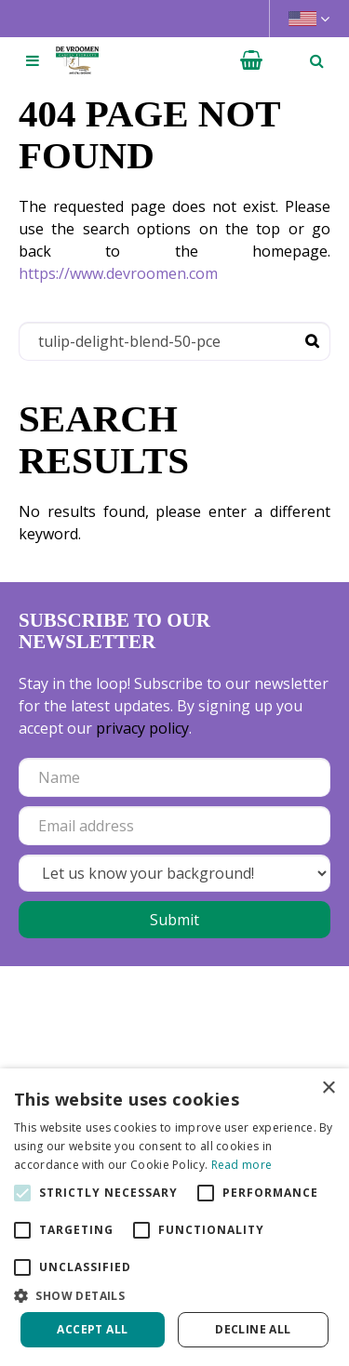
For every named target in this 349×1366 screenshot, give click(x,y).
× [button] (328, 1088)
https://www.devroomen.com (118, 273)
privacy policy (142, 728)
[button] (174, 1295)
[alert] (174, 1217)
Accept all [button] (92, 1329)
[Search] (174, 341)
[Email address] (174, 825)
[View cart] (251, 60)
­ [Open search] (316, 60)
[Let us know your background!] (174, 873)
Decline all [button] (252, 1329)
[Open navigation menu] (33, 60)
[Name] (174, 777)
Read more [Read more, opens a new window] (242, 1165)
